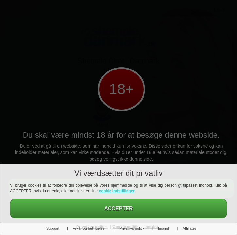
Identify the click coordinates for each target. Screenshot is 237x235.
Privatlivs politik (131, 228)
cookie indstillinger (116, 191)
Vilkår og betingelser (89, 228)
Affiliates (189, 228)
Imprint (163, 228)
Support (52, 228)
